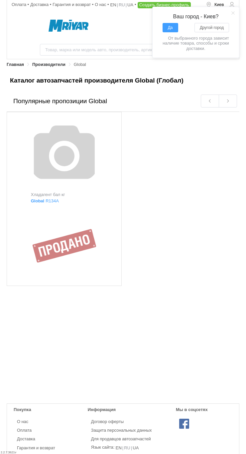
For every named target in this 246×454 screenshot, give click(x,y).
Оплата (20, 4)
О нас (101, 4)
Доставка (40, 4)
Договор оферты (107, 421)
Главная (15, 64)
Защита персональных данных (121, 430)
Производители (48, 64)
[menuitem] (215, 5)
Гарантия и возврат (72, 4)
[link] (15, 65)
